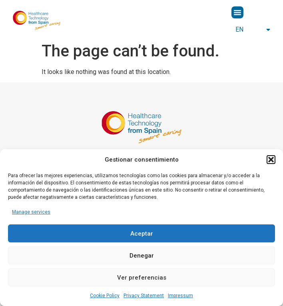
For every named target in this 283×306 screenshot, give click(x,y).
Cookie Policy (105, 295)
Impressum (180, 295)
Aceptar (141, 233)
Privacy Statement (144, 295)
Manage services (31, 212)
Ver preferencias (141, 277)
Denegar (142, 255)
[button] (271, 160)
